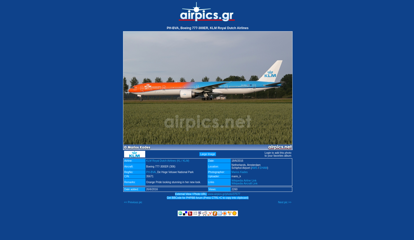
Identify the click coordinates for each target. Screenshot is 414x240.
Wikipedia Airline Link (244, 180)
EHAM (263, 167)
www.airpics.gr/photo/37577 (224, 194)
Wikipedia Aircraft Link (244, 183)
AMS (254, 167)
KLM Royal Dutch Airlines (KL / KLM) (167, 160)
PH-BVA (151, 172)
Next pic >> (284, 202)
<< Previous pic (133, 202)
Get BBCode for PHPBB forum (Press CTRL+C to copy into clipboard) (208, 197)
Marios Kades (240, 172)
